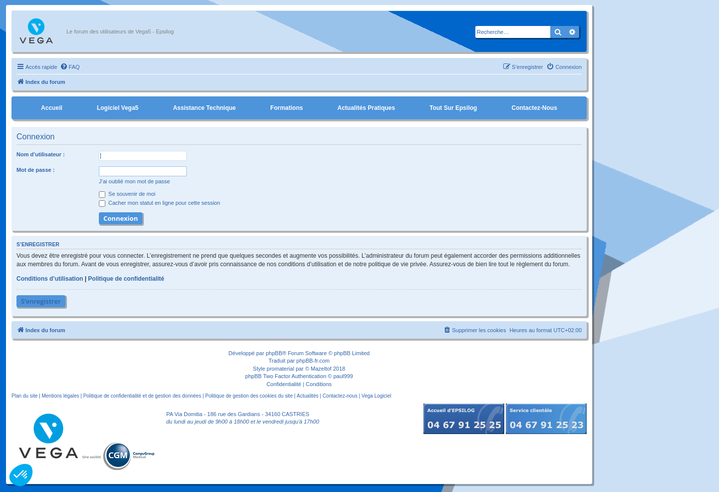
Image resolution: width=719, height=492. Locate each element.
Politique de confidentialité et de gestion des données (142, 396)
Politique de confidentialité (126, 278)
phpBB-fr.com (313, 361)
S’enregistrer (41, 301)
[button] (21, 475)
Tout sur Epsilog (453, 107)
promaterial (280, 369)
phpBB (274, 353)
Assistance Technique (204, 107)
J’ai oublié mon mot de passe (134, 181)
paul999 (343, 376)
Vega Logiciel (376, 396)
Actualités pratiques (366, 107)
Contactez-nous (534, 107)
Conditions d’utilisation (49, 278)
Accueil (51, 107)
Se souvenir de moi (127, 194)
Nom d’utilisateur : (40, 154)
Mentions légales (60, 396)
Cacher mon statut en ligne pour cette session (159, 203)
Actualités (307, 396)
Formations (286, 107)
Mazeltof (321, 369)
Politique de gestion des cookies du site (249, 396)
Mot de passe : (35, 170)
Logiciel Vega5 (117, 107)
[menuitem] (70, 67)
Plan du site (24, 396)
